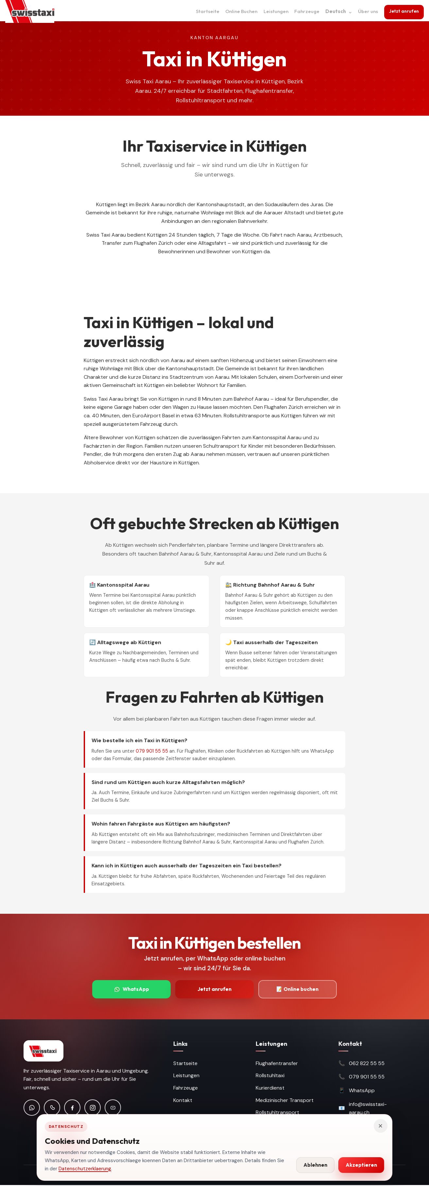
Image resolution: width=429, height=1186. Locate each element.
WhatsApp (131, 989)
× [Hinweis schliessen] (380, 1126)
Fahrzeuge (304, 11)
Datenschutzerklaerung (85, 1168)
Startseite (205, 11)
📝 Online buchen (297, 989)
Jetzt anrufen (403, 10)
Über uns (366, 11)
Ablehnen (315, 1165)
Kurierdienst (270, 1088)
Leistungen (274, 11)
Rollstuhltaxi (270, 1076)
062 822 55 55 (367, 1064)
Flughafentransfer (277, 1064)
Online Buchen (239, 11)
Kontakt (182, 1101)
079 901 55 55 (152, 751)
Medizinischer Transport (285, 1101)
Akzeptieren (361, 1165)
